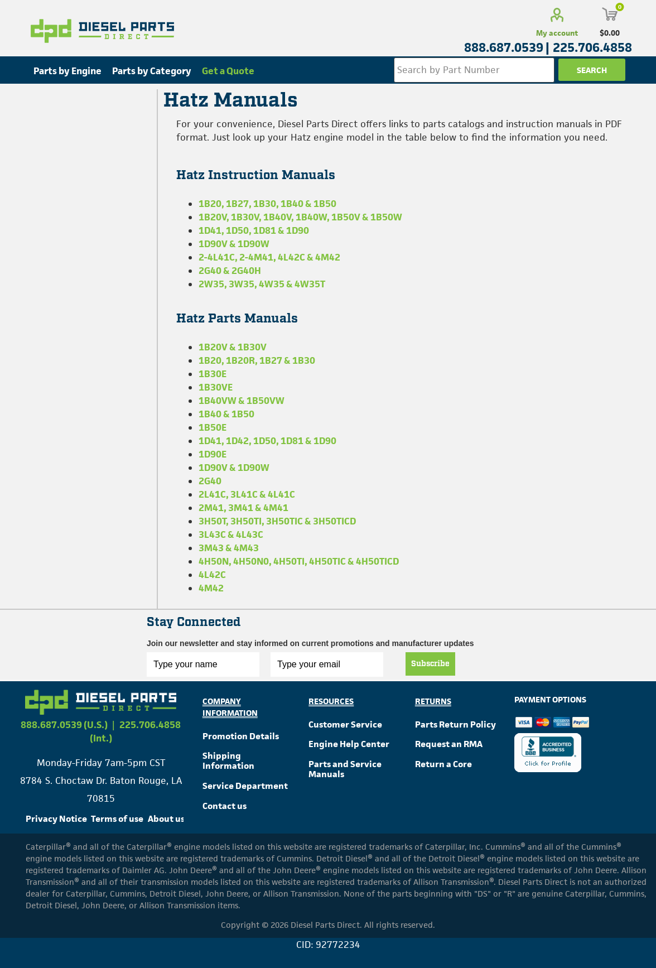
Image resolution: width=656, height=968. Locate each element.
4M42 (211, 588)
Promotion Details (240, 736)
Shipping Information (228, 761)
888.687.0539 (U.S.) (64, 725)
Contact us (224, 806)
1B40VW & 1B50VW (241, 400)
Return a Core (443, 764)
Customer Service (345, 724)
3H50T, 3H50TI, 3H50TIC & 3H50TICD (277, 521)
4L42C (212, 575)
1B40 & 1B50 (226, 414)
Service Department (245, 786)
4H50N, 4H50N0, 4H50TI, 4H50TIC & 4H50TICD (299, 561)
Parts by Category (151, 71)
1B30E (212, 374)
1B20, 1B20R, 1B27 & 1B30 (257, 360)
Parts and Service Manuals (345, 769)
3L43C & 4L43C (231, 534)
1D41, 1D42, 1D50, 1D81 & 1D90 (267, 441)
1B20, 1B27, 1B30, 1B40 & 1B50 (267, 204)
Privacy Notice (56, 819)
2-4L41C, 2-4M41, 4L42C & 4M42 (269, 257)
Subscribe (430, 664)
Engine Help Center (348, 744)
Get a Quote (228, 71)
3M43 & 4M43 (229, 548)
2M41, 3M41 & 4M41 (243, 508)
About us (166, 819)
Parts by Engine (67, 71)
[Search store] (474, 70)
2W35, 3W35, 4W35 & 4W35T (262, 284)
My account (557, 33)
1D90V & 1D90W (234, 244)
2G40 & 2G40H (230, 270)
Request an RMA (449, 744)
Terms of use (117, 819)
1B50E (212, 427)
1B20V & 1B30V (233, 347)
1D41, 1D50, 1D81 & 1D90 (254, 230)
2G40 (210, 481)
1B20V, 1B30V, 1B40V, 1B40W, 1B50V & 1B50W (300, 217)
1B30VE (216, 387)
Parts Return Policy (455, 724)
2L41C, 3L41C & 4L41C (247, 494)
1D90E (212, 454)
